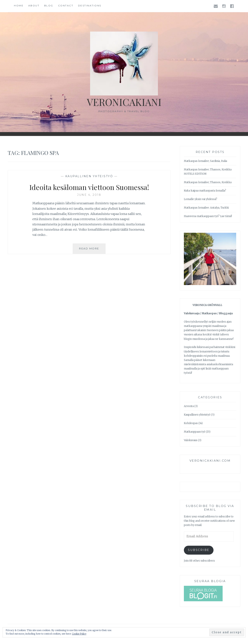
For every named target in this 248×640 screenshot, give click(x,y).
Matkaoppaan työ (194, 431)
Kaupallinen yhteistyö (89, 176)
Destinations (89, 5)
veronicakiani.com (210, 460)
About (34, 5)
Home (18, 5)
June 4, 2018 (89, 195)
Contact (65, 5)
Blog (48, 5)
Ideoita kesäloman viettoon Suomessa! (89, 187)
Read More (92, 250)
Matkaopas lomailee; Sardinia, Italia (205, 161)
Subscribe (198, 550)
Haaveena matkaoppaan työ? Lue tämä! (208, 216)
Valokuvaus (190, 440)
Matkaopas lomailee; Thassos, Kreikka (208, 182)
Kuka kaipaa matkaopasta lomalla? (205, 190)
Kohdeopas (191, 423)
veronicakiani (124, 101)
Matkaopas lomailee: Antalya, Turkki (206, 207)
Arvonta (189, 406)
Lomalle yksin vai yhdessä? (200, 199)
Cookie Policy (79, 633)
